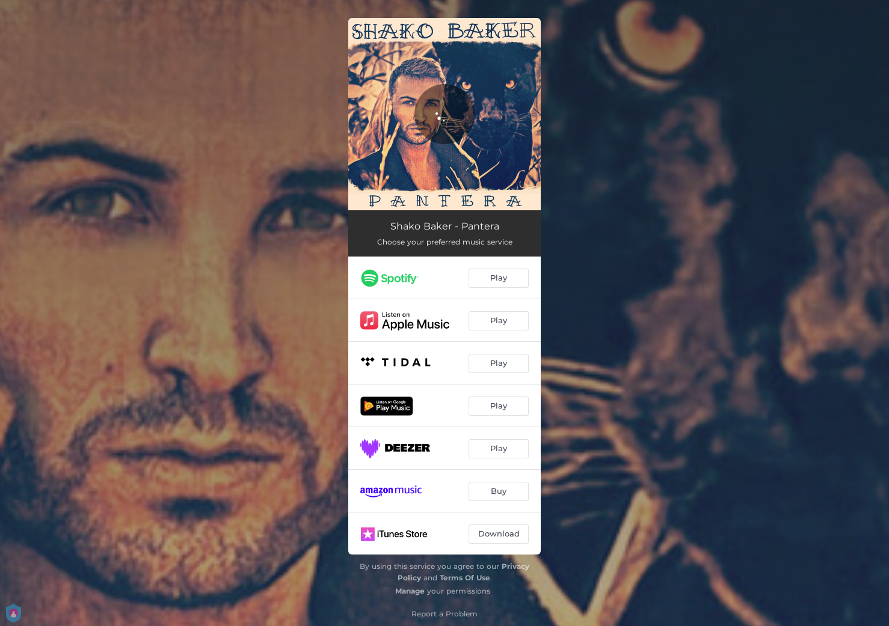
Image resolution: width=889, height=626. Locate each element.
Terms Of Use (465, 577)
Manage (410, 590)
